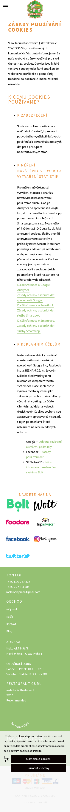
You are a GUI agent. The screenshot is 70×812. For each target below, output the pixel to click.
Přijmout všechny (38, 768)
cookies (19, 736)
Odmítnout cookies (38, 759)
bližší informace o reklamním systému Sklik (41, 467)
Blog (9, 631)
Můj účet (11, 609)
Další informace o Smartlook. (35, 305)
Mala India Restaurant (20, 690)
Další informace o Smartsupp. (36, 320)
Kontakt (11, 624)
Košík (9, 616)
